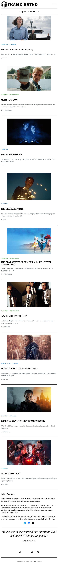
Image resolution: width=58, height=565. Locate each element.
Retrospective (14, 94)
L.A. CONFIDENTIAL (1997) (14, 316)
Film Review (4, 44)
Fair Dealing (41, 516)
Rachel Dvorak (7, 58)
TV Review (15, 363)
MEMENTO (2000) (9, 100)
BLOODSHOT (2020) (10, 473)
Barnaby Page (6, 326)
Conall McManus (7, 110)
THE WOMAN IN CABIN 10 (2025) (17, 49)
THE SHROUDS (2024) (11, 154)
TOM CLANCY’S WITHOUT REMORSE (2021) (23, 421)
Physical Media (5, 363)
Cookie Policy (13, 512)
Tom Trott (5, 379)
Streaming (13, 44)
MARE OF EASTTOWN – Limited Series (19, 368)
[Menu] (54, 4)
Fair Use (26, 516)
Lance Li (5, 165)
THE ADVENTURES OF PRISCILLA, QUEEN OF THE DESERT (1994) (26, 263)
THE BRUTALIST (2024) (12, 209)
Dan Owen (5, 484)
